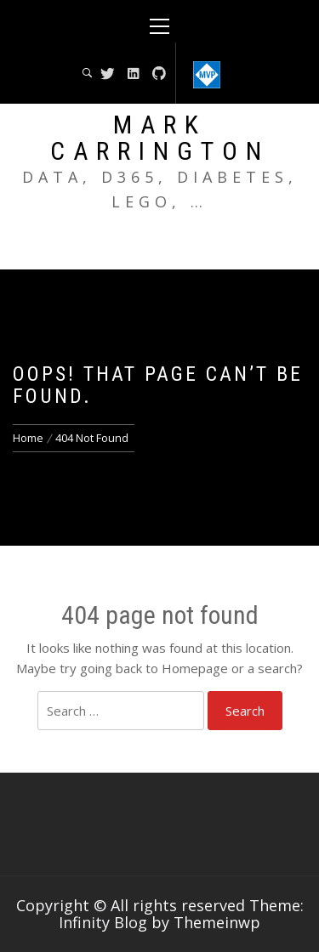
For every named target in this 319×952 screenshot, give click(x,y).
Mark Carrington (160, 138)
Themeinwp (217, 922)
